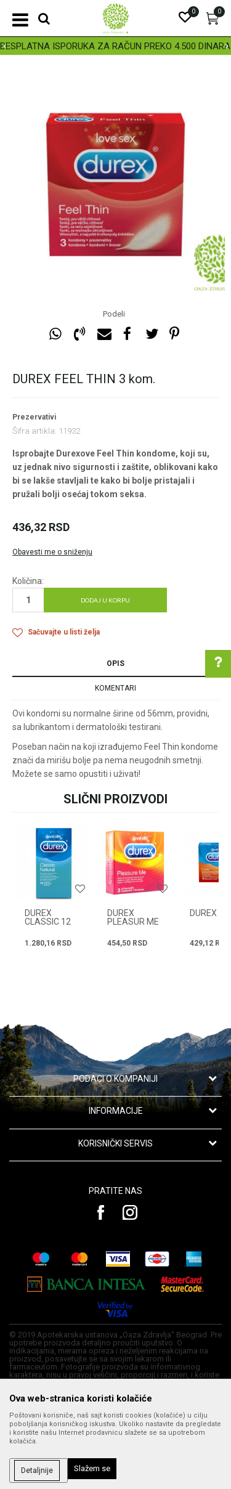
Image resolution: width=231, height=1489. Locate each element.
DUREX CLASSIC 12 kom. (48, 922)
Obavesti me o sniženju (52, 552)
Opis (115, 663)
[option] (115, 46)
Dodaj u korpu (105, 600)
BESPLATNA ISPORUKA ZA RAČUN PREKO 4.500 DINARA (115, 46)
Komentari (115, 688)
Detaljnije (37, 1470)
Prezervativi (34, 417)
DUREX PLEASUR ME (133, 917)
